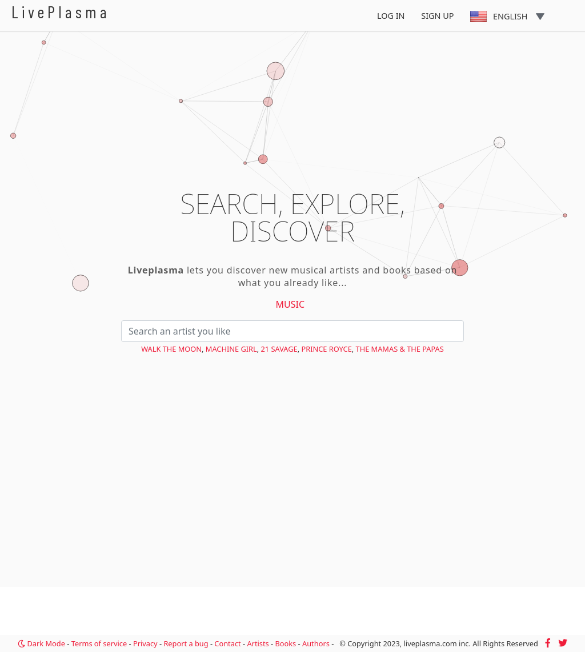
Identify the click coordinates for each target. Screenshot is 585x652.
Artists (258, 643)
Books (285, 643)
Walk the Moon (171, 349)
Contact (227, 643)
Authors (316, 643)
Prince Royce (326, 349)
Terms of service (99, 643)
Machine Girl (231, 349)
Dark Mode (41, 643)
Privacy (145, 643)
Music (290, 304)
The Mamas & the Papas (400, 349)
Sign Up (437, 15)
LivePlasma (60, 12)
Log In (391, 15)
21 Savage (279, 349)
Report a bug (185, 643)
